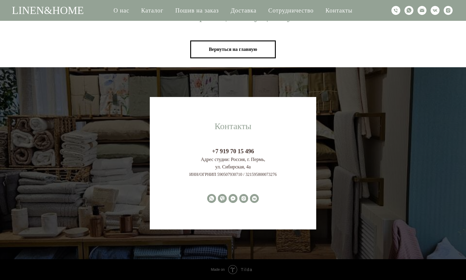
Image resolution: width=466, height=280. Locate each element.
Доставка (243, 10)
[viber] (222, 198)
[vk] (435, 10)
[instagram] (448, 10)
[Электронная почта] (422, 10)
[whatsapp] (408, 10)
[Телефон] (395, 10)
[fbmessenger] (233, 198)
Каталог (152, 10)
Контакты (338, 10)
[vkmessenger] (254, 198)
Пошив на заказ (197, 10)
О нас (121, 10)
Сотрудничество (291, 10)
